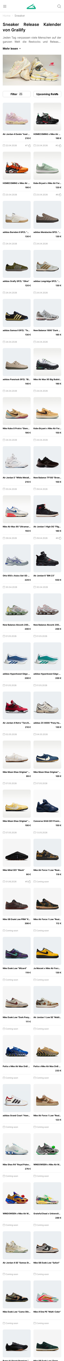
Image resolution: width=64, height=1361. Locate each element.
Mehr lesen (12, 48)
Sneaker (20, 15)
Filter (17, 94)
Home (6, 15)
